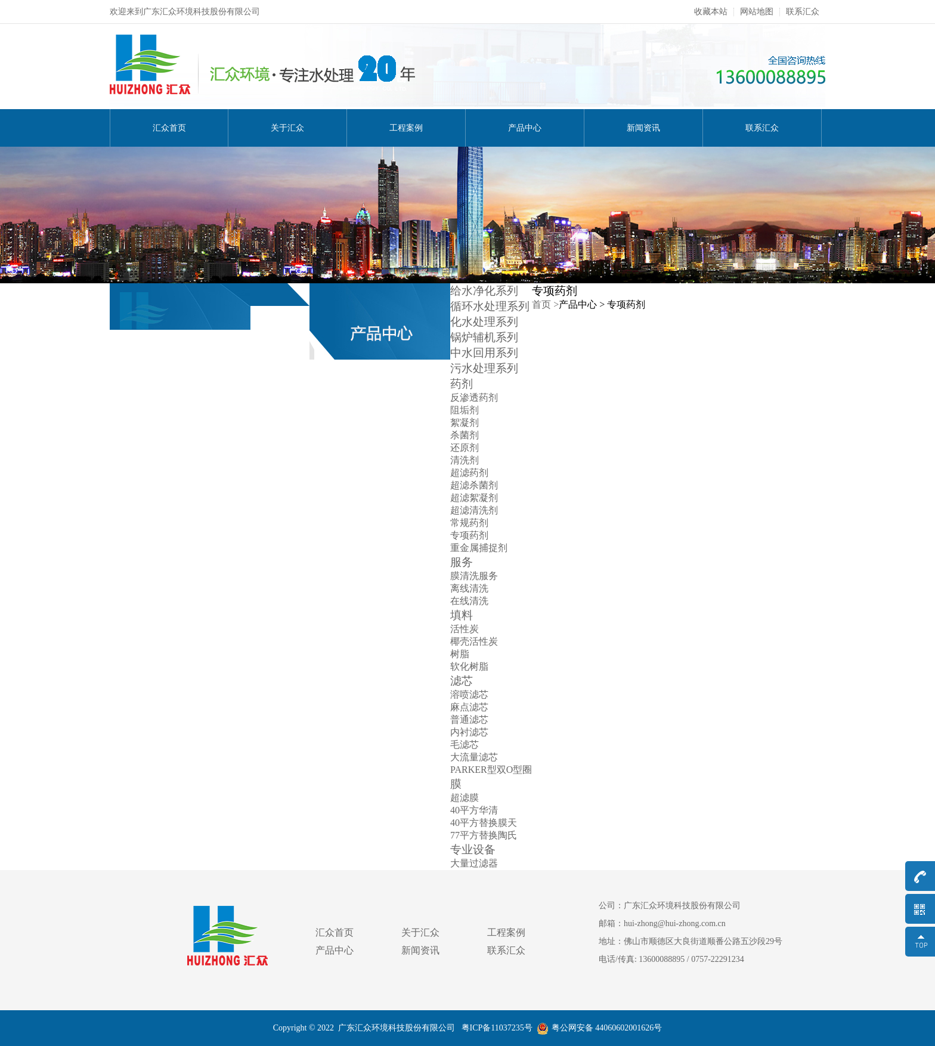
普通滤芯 (469, 719)
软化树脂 (469, 666)
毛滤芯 (464, 744)
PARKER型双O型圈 (491, 770)
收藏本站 (710, 12)
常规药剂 (469, 523)
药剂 (461, 383)
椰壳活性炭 (474, 641)
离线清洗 (469, 588)
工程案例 (406, 127)
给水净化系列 (484, 290)
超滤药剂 (469, 473)
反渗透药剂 (474, 397)
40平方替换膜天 (483, 823)
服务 (461, 562)
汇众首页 (169, 127)
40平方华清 (474, 810)
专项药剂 (469, 535)
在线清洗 (469, 601)
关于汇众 (287, 127)
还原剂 (464, 447)
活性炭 (464, 629)
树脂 (459, 654)
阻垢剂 (464, 410)
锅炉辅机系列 (484, 337)
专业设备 (473, 849)
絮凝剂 (464, 422)
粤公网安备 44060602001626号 (599, 1027)
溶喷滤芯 (469, 694)
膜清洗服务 (474, 576)
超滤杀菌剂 (474, 485)
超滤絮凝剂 (474, 498)
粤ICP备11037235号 (495, 1027)
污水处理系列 (484, 368)
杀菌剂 (464, 435)
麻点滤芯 (469, 707)
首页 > (545, 304)
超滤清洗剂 (474, 510)
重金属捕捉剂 (478, 548)
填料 (461, 615)
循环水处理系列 (490, 306)
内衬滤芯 (469, 732)
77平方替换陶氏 (483, 835)
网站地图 (756, 12)
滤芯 (461, 680)
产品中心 (524, 127)
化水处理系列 (484, 321)
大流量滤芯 (474, 757)
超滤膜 (464, 798)
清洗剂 (464, 460)
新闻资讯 (643, 127)
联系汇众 (802, 12)
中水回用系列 (484, 352)
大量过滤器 (474, 863)
